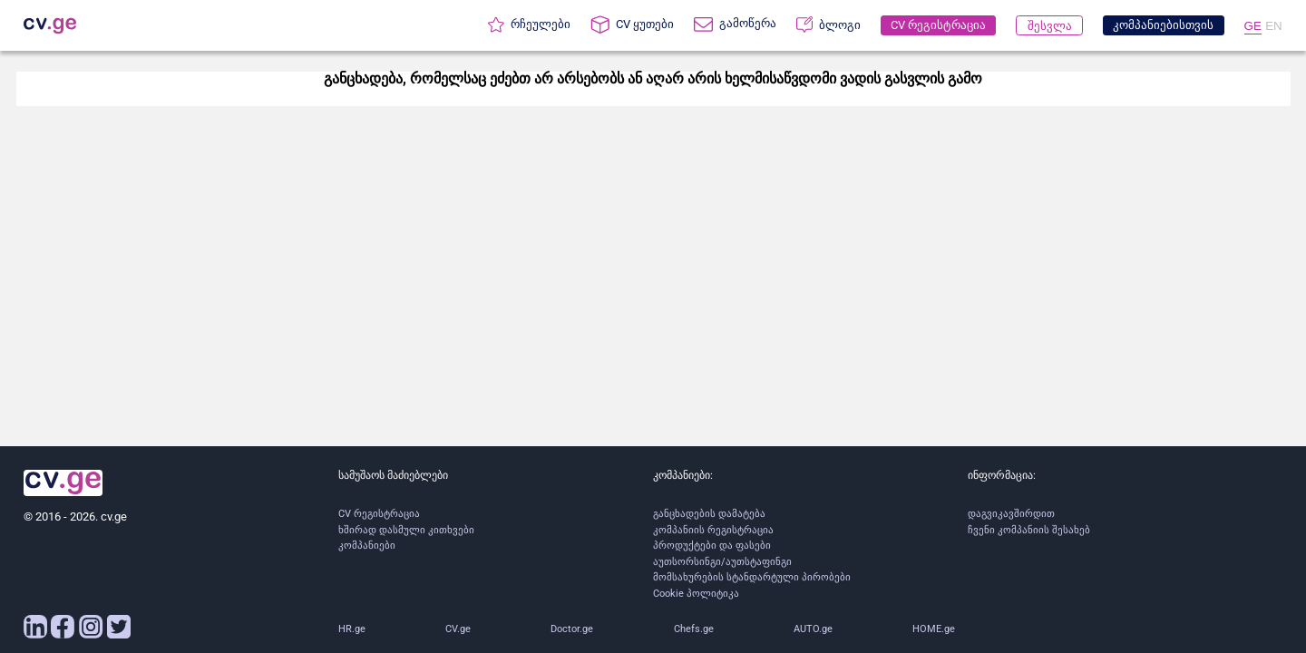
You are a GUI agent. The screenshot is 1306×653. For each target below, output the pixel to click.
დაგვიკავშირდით (1011, 514)
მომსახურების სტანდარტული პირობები (752, 577)
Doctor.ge (572, 629)
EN (1273, 26)
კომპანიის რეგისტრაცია (713, 530)
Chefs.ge (694, 629)
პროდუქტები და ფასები (712, 545)
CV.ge (458, 629)
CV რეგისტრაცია (379, 514)
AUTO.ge (813, 629)
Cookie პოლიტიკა (696, 593)
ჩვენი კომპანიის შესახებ (1029, 530)
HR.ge (351, 629)
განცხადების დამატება (709, 514)
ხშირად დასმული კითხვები (406, 530)
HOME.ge (933, 629)
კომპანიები (366, 545)
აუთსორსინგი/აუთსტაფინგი (722, 562)
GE (1253, 26)
